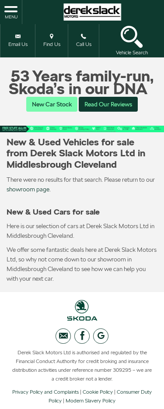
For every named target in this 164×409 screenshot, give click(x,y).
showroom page (28, 189)
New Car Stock (52, 104)
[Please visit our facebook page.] (82, 336)
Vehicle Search (132, 40)
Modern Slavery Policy (90, 401)
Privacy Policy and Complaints (45, 392)
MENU (10, 11)
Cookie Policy (98, 392)
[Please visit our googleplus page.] (100, 336)
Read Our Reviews (108, 104)
